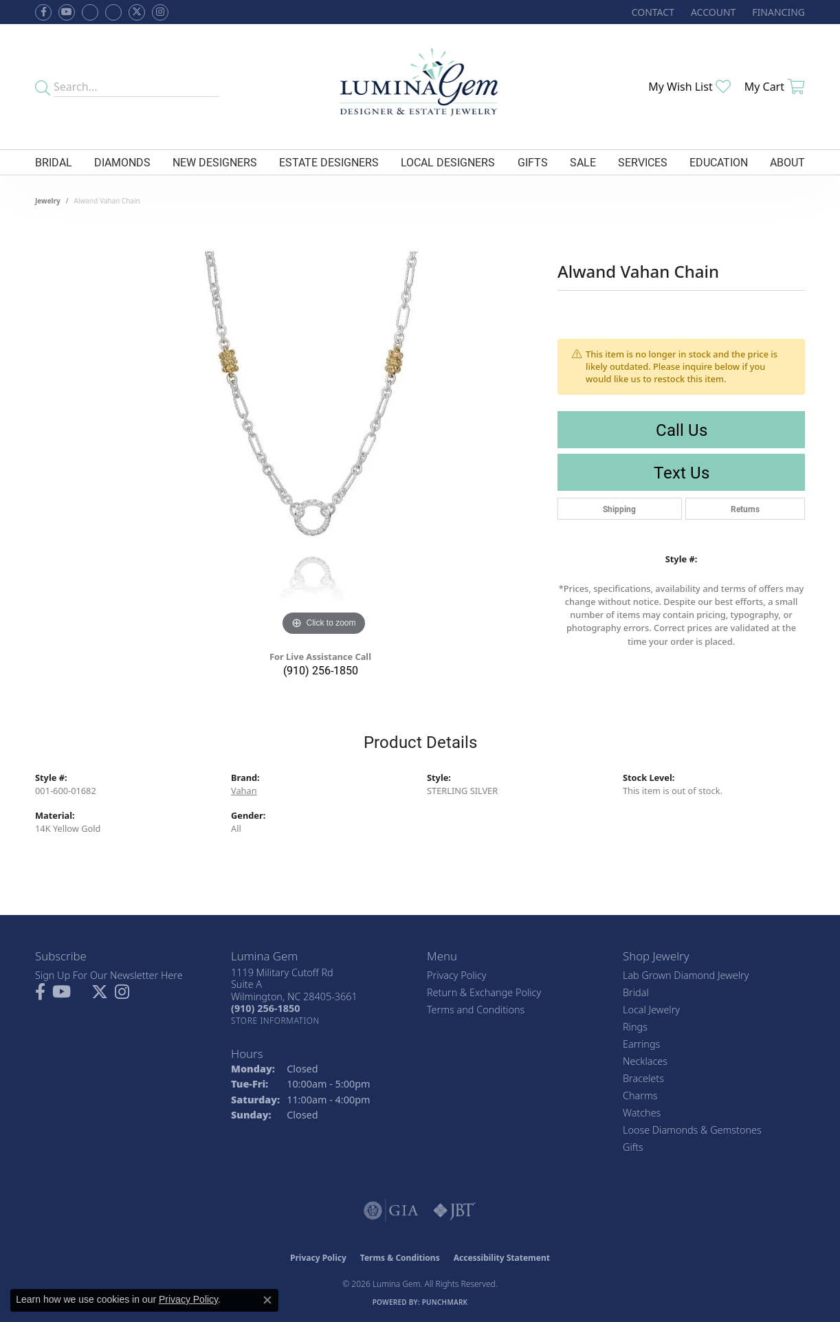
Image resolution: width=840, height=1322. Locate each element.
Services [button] (642, 162)
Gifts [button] (533, 162)
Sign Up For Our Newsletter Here (109, 975)
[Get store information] (275, 1020)
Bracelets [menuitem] (643, 1078)
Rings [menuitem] (635, 1026)
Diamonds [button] (122, 162)
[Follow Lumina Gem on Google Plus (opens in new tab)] (113, 12)
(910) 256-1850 (320, 670)
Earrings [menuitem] (641, 1043)
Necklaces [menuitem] (645, 1061)
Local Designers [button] (448, 162)
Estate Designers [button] (329, 162)
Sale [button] (583, 162)
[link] (651, 12)
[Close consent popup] (267, 1300)
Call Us (681, 430)
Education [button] (718, 162)
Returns (745, 508)
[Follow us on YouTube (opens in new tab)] (66, 12)
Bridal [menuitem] (636, 992)
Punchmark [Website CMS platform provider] (445, 1302)
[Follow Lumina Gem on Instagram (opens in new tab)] (160, 12)
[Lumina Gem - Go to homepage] (420, 86)
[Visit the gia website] (391, 1210)
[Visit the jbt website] (454, 1210)
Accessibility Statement (502, 1258)
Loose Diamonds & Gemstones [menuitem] (692, 1129)
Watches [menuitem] (642, 1112)
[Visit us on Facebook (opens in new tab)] (90, 12)
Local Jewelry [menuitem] (651, 1009)
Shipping (619, 508)
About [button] (787, 162)
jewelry (47, 201)
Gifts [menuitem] (633, 1147)
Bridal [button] (53, 162)
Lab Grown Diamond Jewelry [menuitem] (686, 975)
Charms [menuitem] (640, 1095)
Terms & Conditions (400, 1258)
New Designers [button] (215, 162)
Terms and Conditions (475, 1009)
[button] (712, 12)
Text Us (681, 472)
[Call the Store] (265, 1008)
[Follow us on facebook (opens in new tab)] (43, 12)
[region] (324, 433)
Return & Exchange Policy (484, 992)
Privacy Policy (457, 975)
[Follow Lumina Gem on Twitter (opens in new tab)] (137, 12)
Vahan (244, 790)
